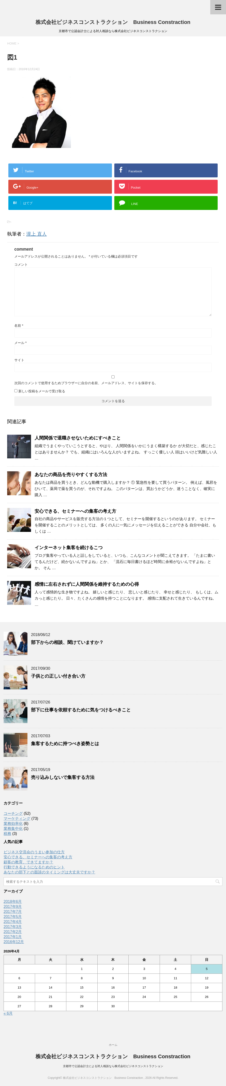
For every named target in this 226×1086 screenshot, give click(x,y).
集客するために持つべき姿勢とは (65, 743)
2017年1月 (13, 937)
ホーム (113, 1045)
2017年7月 (13, 912)
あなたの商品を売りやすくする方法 (71, 474)
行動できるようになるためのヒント (34, 867)
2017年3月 (13, 927)
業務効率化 (13, 824)
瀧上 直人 (36, 233)
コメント (21, 264)
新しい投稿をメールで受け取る (41, 391)
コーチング (13, 813)
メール (20, 343)
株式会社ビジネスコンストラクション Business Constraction (113, 22)
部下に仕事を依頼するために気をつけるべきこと (81, 709)
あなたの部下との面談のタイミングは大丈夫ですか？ (49, 872)
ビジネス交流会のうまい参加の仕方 (34, 852)
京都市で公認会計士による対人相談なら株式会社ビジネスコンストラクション (113, 1066)
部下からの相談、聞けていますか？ (67, 642)
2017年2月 (13, 932)
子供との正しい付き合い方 (58, 676)
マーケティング (17, 818)
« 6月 (8, 1013)
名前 (18, 325)
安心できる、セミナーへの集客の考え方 (75, 511)
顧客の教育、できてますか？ (28, 862)
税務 (7, 834)
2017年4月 (13, 922)
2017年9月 (13, 907)
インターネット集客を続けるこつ (69, 547)
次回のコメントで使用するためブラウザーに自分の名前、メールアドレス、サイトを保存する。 (86, 383)
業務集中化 (13, 829)
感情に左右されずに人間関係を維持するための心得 (87, 584)
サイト (19, 360)
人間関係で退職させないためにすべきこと (78, 437)
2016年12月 (14, 942)
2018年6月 (13, 902)
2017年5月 (13, 917)
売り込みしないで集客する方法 (63, 777)
